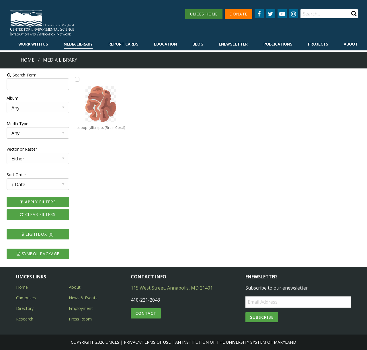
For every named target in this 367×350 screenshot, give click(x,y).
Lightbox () (35, 234)
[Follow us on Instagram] (293, 13)
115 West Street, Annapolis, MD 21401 (172, 288)
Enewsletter (233, 44)
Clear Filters (35, 214)
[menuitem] (33, 44)
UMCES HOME (204, 14)
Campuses (26, 297)
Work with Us (33, 44)
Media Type (15, 123)
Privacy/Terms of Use (147, 342)
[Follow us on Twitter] (270, 13)
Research (24, 319)
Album (9, 98)
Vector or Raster (19, 149)
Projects (318, 44)
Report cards (123, 44)
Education (165, 44)
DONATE (238, 14)
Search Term (19, 75)
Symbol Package (35, 253)
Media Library (78, 44)
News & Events (83, 297)
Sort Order (13, 174)
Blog (197, 44)
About (351, 44)
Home (27, 60)
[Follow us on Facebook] (259, 13)
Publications (277, 44)
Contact (145, 313)
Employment (81, 308)
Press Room (80, 319)
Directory (25, 308)
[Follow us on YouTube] (282, 13)
